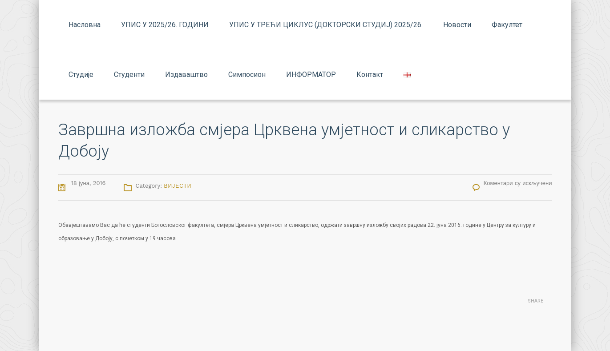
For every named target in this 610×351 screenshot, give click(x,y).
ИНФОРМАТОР (311, 74)
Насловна (85, 24)
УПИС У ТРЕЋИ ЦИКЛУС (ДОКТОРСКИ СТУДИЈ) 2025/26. (326, 24)
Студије (81, 74)
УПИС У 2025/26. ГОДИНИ (165, 24)
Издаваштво (186, 74)
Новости (457, 24)
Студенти (129, 74)
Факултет (507, 24)
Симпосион (247, 74)
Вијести (178, 186)
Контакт (369, 74)
